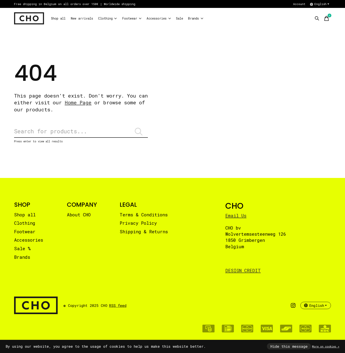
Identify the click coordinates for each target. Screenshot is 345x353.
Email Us (235, 218)
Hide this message (289, 346)
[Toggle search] (316, 18)
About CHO (79, 217)
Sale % (22, 251)
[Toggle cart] (326, 18)
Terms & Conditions (144, 217)
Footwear (149, 18)
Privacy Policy (138, 226)
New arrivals (89, 18)
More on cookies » (325, 346)
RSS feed (118, 308)
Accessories (181, 18)
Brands (226, 18)
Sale (206, 18)
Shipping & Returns (144, 234)
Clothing (120, 18)
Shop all (60, 18)
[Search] (81, 133)
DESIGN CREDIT (243, 273)
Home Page (78, 102)
